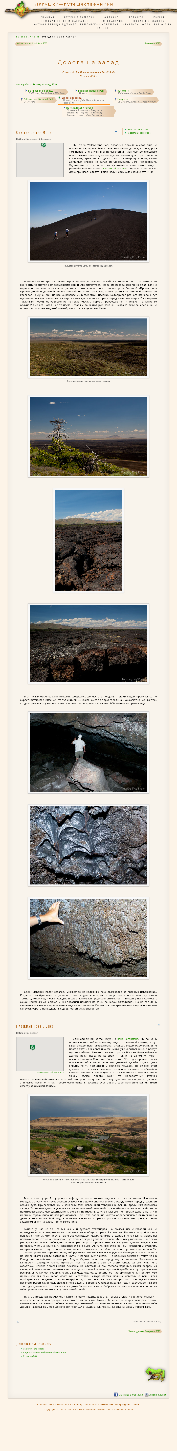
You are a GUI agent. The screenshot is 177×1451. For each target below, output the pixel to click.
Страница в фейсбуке (131, 1394)
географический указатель (50, 1072)
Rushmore (123, 90)
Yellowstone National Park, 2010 (32, 43)
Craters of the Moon (137, 129)
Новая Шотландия (149, 21)
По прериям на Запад (40, 90)
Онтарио (111, 17)
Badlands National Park (91, 90)
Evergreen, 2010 (152, 43)
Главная (48, 17)
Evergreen (123, 99)
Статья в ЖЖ (30, 1356)
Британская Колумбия (99, 24)
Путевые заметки (79, 17)
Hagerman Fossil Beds (139, 133)
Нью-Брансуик (111, 21)
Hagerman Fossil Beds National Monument (45, 1352)
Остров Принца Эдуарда (55, 24)
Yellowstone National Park (39, 99)
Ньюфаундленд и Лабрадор (65, 21)
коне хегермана (127, 1038)
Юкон (146, 24)
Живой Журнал (157, 1394)
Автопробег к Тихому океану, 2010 (36, 84)
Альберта (130, 24)
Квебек (159, 17)
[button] (43, 145)
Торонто (136, 17)
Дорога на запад (72, 97)
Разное (103, 28)
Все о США (163, 24)
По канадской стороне (79, 107)
